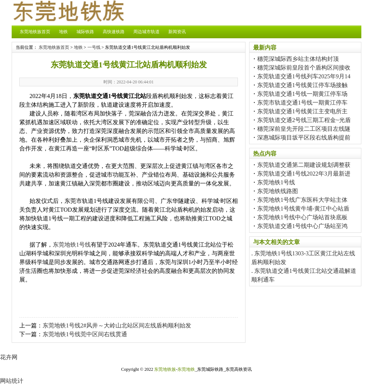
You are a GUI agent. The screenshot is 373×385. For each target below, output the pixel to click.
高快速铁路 (114, 31)
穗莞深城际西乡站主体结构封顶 (298, 59)
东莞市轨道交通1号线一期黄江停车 (302, 102)
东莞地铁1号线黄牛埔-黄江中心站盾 (303, 208)
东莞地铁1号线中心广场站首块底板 (302, 217)
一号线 (94, 47)
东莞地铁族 (165, 369)
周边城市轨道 (146, 31)
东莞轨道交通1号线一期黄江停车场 (302, 94)
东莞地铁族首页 (35, 31)
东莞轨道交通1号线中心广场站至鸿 (302, 226)
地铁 (63, 31)
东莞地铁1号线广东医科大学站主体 (302, 200)
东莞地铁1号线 (72, 244)
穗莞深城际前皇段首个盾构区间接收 (303, 67)
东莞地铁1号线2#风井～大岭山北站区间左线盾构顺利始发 (117, 325)
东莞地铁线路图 (277, 191)
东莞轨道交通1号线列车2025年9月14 (303, 76)
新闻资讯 (177, 31)
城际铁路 (85, 31)
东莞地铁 (186, 369)
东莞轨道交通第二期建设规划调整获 (303, 165)
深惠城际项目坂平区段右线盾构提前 (303, 137)
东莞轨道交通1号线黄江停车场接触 (302, 85)
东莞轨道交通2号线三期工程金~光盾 (304, 120)
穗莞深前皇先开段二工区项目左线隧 (303, 129)
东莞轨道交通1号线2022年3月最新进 (303, 173)
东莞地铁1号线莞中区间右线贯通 (85, 334)
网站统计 (11, 381)
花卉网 (8, 357)
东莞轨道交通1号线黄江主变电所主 (302, 111)
